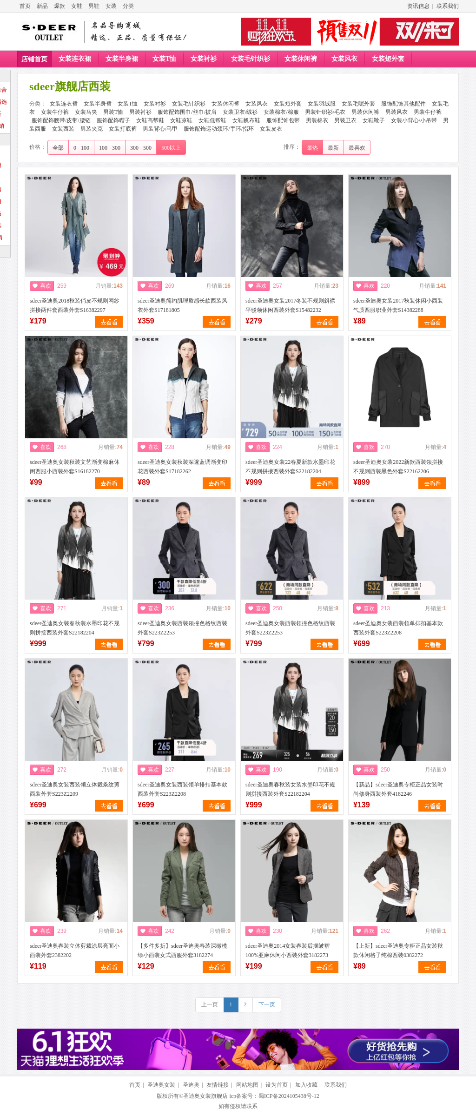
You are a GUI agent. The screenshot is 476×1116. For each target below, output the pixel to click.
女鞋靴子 (374, 120)
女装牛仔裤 (55, 112)
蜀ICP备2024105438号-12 (288, 1096)
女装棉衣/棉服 (281, 112)
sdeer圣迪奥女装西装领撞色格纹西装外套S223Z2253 (182, 628)
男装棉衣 (317, 120)
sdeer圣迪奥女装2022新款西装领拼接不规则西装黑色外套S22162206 (398, 467)
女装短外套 (388, 58)
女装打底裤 (123, 128)
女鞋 (76, 6)
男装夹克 (91, 128)
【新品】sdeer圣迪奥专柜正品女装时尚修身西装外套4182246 (398, 789)
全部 (58, 148)
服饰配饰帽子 (113, 120)
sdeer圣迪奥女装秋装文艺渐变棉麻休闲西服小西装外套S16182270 (74, 467)
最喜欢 (357, 148)
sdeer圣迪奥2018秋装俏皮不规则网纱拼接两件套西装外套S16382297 (74, 305)
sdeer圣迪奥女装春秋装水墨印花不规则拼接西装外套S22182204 (74, 628)
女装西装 (63, 128)
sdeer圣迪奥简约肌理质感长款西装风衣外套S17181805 (182, 305)
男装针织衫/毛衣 (325, 112)
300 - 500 (141, 148)
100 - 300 (109, 148)
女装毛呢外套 (358, 103)
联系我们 (447, 6)
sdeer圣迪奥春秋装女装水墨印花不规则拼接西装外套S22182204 (290, 789)
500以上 (171, 148)
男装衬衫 (140, 112)
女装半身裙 (122, 58)
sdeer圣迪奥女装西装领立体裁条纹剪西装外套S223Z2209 (74, 789)
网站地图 (247, 1085)
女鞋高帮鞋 (150, 120)
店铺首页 (34, 59)
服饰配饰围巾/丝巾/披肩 (187, 112)
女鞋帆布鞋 (246, 120)
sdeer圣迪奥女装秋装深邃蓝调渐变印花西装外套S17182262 (182, 467)
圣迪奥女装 (161, 1085)
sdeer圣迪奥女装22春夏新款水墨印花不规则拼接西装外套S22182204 (290, 467)
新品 (42, 6)
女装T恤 (164, 58)
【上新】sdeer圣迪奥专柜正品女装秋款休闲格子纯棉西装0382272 (398, 950)
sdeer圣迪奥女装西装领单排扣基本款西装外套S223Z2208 (398, 628)
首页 (25, 6)
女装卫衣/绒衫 (240, 112)
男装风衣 (396, 112)
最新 (333, 148)
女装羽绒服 (322, 103)
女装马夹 (86, 112)
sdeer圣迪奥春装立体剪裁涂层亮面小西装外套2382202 (74, 950)
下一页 (266, 1004)
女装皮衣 (271, 128)
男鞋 (93, 6)
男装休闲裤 (365, 112)
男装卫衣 (345, 120)
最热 (312, 148)
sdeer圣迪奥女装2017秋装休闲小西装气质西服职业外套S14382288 (398, 305)
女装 (111, 6)
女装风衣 (344, 58)
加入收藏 (306, 1085)
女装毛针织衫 (250, 58)
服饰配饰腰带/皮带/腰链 (61, 120)
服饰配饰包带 (283, 120)
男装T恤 (113, 112)
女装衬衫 (204, 58)
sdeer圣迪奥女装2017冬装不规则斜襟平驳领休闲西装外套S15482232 (290, 305)
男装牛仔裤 (428, 112)
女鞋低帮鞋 (212, 120)
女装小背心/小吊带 (414, 120)
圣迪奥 (191, 1085)
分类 (128, 6)
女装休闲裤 (300, 58)
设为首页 (276, 1085)
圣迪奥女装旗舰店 (205, 1096)
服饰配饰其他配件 (403, 103)
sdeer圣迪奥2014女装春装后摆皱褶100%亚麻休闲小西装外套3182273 (287, 950)
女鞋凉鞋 (181, 120)
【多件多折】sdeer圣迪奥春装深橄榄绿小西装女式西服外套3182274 (182, 950)
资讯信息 (418, 6)
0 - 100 (81, 148)
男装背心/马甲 (160, 128)
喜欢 (45, 286)
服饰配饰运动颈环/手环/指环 (219, 128)
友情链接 (217, 1085)
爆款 (59, 6)
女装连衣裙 (75, 58)
